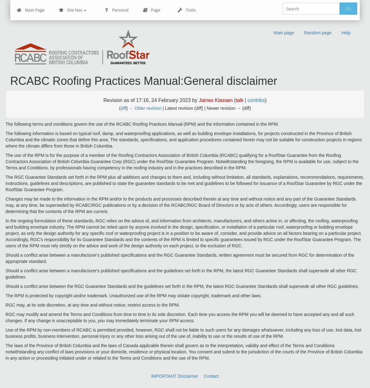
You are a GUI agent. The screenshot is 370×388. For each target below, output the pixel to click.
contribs (256, 100)
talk (239, 100)
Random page (317, 32)
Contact (211, 376)
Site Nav (73, 10)
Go (348, 8)
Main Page (31, 10)
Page (151, 10)
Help (345, 32)
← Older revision (145, 108)
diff (123, 108)
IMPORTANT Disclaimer (174, 376)
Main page (284, 32)
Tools (187, 10)
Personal (116, 10)
